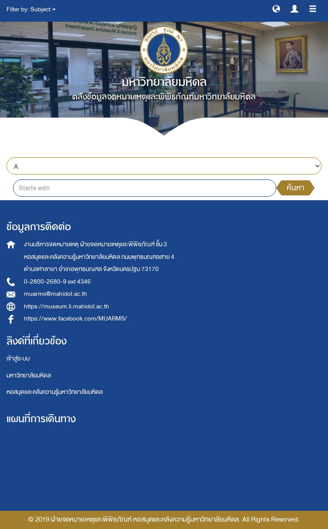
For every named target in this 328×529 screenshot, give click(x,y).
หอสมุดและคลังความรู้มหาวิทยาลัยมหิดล (55, 392)
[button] (276, 8)
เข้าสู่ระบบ (18, 358)
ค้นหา (295, 188)
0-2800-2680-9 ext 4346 (57, 281)
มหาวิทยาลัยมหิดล (29, 375)
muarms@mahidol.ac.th (55, 293)
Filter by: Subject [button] (31, 9)
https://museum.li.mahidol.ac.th (66, 306)
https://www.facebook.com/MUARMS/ (75, 318)
